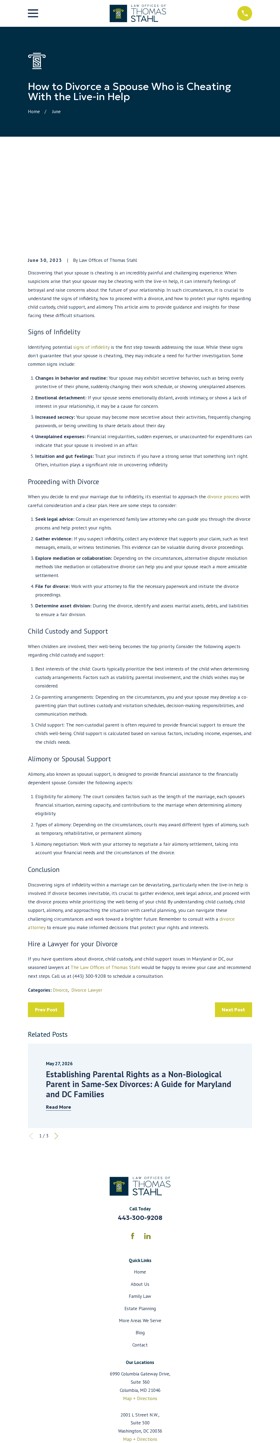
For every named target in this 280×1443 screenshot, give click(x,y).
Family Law (140, 1211)
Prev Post (46, 925)
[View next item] (56, 1051)
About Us (140, 1199)
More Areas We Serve (140, 1236)
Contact (140, 1260)
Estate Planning (140, 1223)
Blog (140, 1248)
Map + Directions (140, 1313)
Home (140, 1187)
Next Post (233, 925)
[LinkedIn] (147, 1151)
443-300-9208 (140, 1133)
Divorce (60, 905)
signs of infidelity (91, 262)
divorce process (223, 412)
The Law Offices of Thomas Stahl (105, 882)
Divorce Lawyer (86, 905)
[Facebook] (132, 1151)
